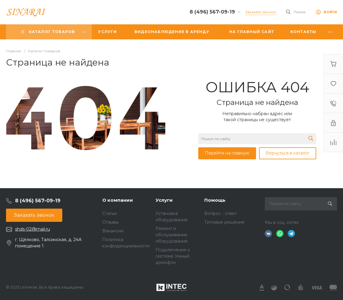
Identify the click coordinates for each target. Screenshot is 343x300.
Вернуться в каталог (288, 153)
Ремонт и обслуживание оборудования (171, 235)
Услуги (164, 200)
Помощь (214, 200)
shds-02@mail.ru (32, 229)
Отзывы (110, 222)
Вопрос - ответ (220, 213)
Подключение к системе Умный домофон (173, 256)
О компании (117, 200)
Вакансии (112, 231)
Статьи (109, 213)
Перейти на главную (227, 153)
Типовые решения (224, 222)
